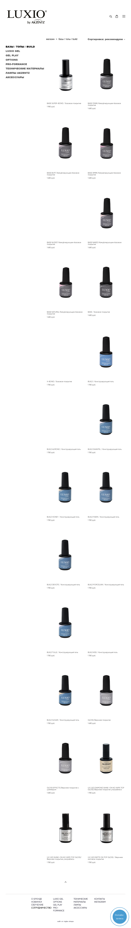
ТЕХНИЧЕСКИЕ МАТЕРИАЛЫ (25, 68)
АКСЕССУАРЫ (15, 77)
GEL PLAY (12, 55)
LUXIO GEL (13, 51)
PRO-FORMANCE (16, 64)
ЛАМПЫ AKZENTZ (18, 72)
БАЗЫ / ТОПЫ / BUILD (20, 46)
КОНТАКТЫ (99, 899)
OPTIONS (12, 59)
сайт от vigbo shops (65, 921)
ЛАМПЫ (77, 904)
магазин (50, 39)
